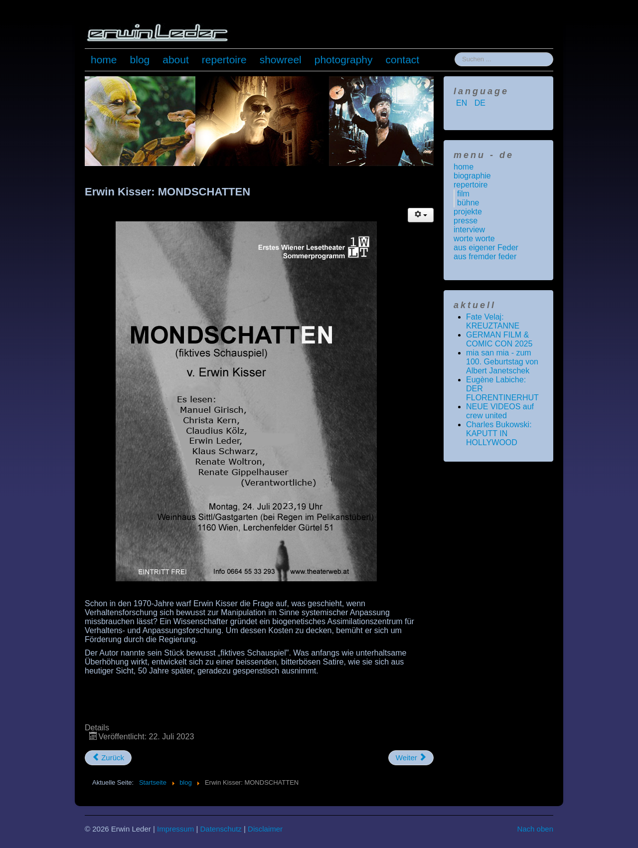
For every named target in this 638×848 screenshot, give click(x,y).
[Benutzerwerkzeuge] (421, 215)
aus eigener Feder (486, 247)
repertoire (224, 59)
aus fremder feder (485, 256)
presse (466, 220)
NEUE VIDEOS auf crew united (500, 411)
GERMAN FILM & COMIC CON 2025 (499, 339)
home (104, 59)
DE (480, 103)
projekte (468, 211)
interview (469, 229)
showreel (281, 59)
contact (403, 59)
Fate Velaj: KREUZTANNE (492, 321)
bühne (468, 202)
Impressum (175, 829)
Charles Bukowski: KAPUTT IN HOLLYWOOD (499, 433)
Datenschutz (220, 829)
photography (344, 59)
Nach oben (535, 829)
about (175, 59)
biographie (472, 175)
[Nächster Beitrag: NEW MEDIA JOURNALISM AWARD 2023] (411, 757)
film (463, 193)
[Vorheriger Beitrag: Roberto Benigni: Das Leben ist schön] (108, 757)
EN (463, 103)
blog (140, 59)
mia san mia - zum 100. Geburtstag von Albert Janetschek (502, 361)
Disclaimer (265, 829)
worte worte (474, 238)
